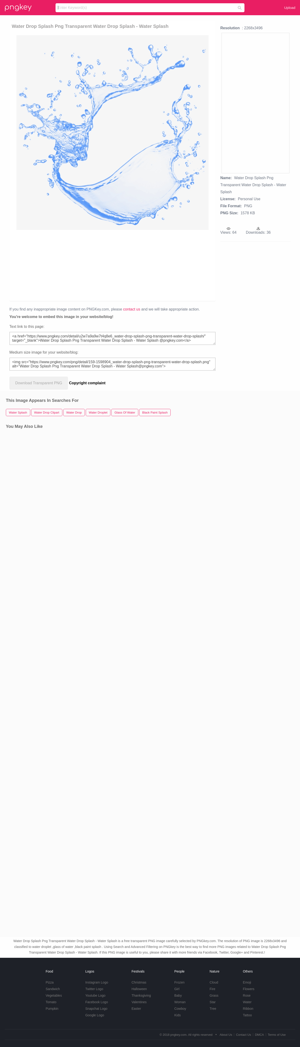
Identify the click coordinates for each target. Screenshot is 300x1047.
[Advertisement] (112, 265)
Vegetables (54, 995)
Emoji (247, 982)
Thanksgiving (141, 995)
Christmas (138, 982)
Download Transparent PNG (38, 383)
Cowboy (180, 1008)
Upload (289, 8)
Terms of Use (277, 1034)
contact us (131, 309)
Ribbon (248, 1008)
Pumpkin (52, 1008)
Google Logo (94, 1015)
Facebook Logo (96, 1002)
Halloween (139, 989)
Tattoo (247, 1015)
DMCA (259, 1034)
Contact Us (243, 1034)
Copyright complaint (87, 383)
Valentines (138, 1002)
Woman (180, 1002)
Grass (214, 995)
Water (247, 1002)
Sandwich (53, 989)
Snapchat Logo (96, 1008)
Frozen (179, 982)
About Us (226, 1034)
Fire (212, 989)
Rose (247, 995)
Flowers (248, 989)
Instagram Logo (96, 982)
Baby (178, 995)
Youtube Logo (95, 995)
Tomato (51, 1002)
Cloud (214, 982)
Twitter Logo (94, 989)
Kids (177, 1015)
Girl (177, 989)
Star (213, 1002)
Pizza (50, 982)
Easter (136, 1008)
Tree (213, 1008)
